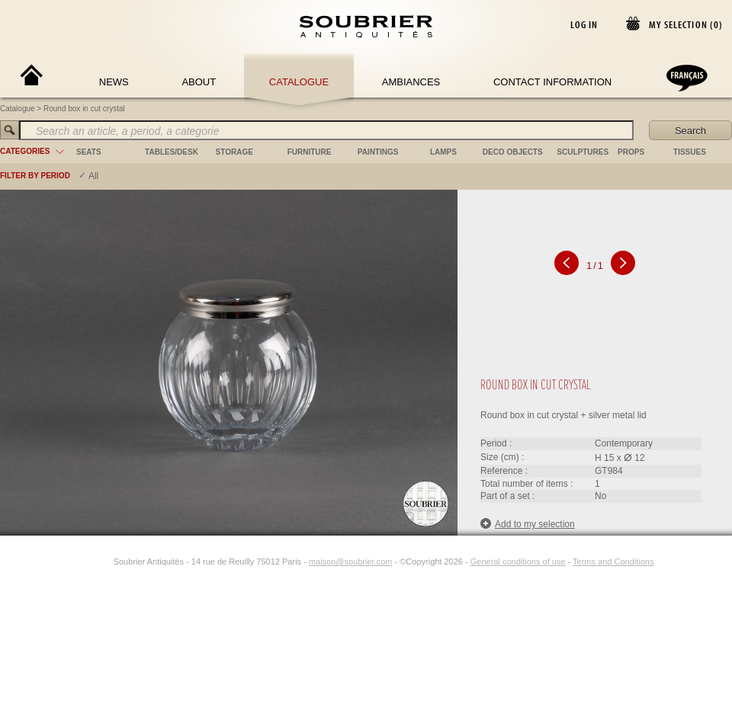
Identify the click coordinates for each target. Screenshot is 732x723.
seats (88, 152)
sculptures (582, 152)
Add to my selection (527, 523)
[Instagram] (103, 561)
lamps (443, 152)
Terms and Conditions (613, 561)
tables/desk (171, 152)
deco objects (513, 152)
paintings (378, 152)
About (198, 82)
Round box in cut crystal (84, 108)
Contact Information (552, 82)
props (631, 152)
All (93, 176)
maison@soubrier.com (351, 561)
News (114, 82)
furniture (309, 152)
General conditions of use (518, 561)
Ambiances (411, 82)
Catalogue (299, 82)
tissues (689, 152)
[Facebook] (86, 561)
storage (234, 152)
